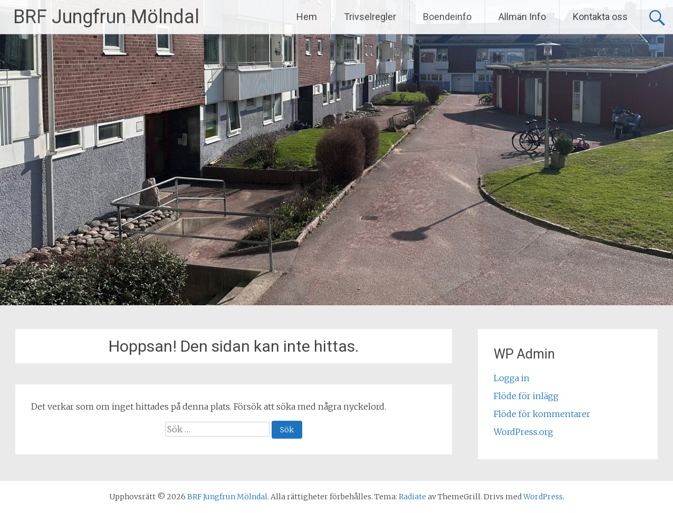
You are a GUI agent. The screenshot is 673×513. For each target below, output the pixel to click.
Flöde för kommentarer (542, 414)
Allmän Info (522, 16)
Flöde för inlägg (526, 396)
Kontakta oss (600, 16)
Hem (306, 16)
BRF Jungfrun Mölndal (106, 17)
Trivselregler (370, 16)
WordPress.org (523, 432)
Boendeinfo (447, 16)
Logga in (512, 378)
